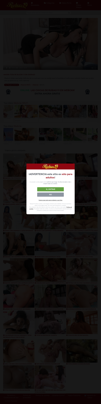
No (50, 195)
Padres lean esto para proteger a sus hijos (50, 200)
